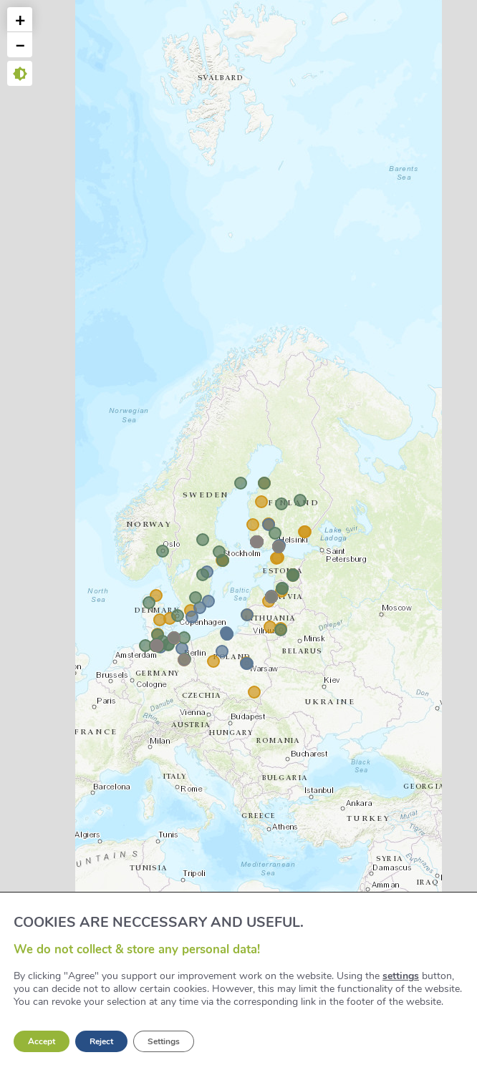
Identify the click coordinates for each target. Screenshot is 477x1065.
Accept (41, 1041)
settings (400, 976)
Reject (101, 1041)
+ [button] (20, 19)
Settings (164, 1041)
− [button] (20, 44)
